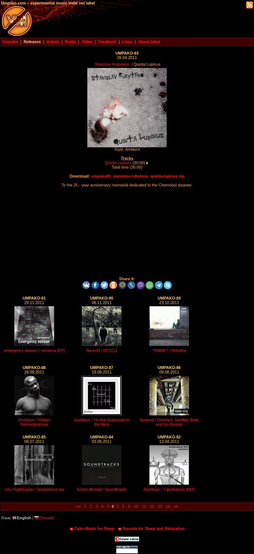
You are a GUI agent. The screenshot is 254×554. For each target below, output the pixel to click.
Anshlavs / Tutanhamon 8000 (169, 489)
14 (168, 506)
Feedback (107, 42)
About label (149, 42)
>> (176, 506)
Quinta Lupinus (118, 163)
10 (136, 506)
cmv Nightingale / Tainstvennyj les (34, 489)
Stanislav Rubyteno (112, 64)
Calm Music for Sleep (91, 528)
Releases (32, 42)
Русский (44, 518)
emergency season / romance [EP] (34, 350)
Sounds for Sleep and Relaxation (151, 528)
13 (160, 506)
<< (78, 506)
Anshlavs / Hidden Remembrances (34, 422)
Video (87, 42)
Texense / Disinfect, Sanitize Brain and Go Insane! (169, 422)
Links (127, 42)
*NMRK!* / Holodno (169, 350)
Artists (53, 42)
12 (152, 506)
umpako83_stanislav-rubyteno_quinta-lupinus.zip (137, 176)
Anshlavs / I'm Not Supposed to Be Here (101, 422)
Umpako (10, 42)
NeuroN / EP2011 (101, 350)
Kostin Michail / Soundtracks (102, 489)
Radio (70, 42)
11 (144, 506)
